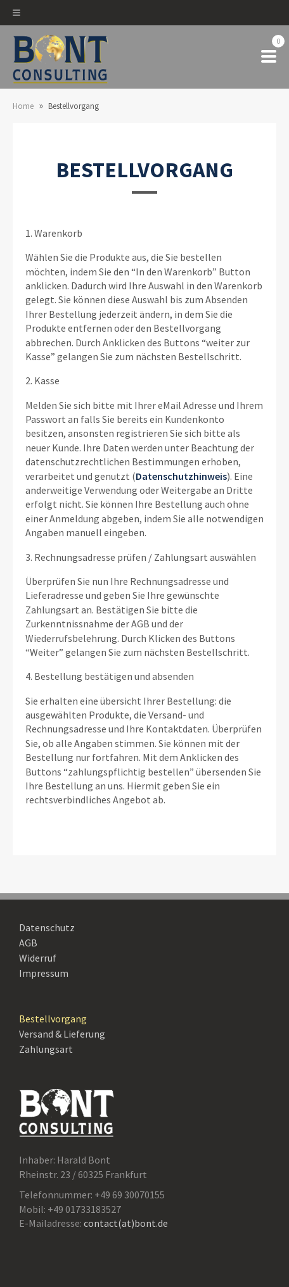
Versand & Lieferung (62, 1033)
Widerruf (37, 957)
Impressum (43, 973)
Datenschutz (47, 927)
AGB (28, 942)
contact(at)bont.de (126, 1223)
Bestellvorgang (53, 1018)
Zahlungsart (46, 1049)
